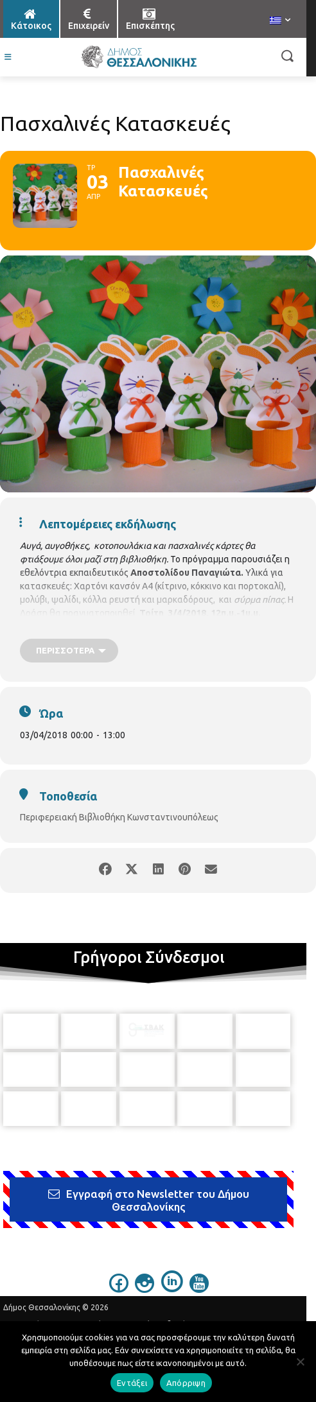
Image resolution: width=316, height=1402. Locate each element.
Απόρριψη (186, 1382)
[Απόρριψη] (300, 1361)
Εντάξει (132, 1382)
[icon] (119, 1264)
